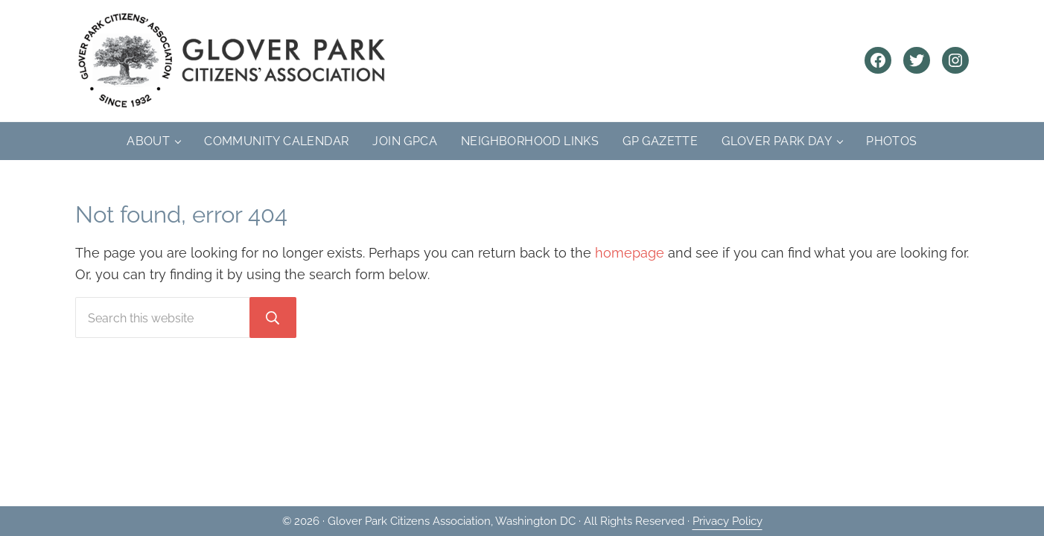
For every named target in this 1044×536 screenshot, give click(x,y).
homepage (629, 253)
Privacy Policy (728, 521)
